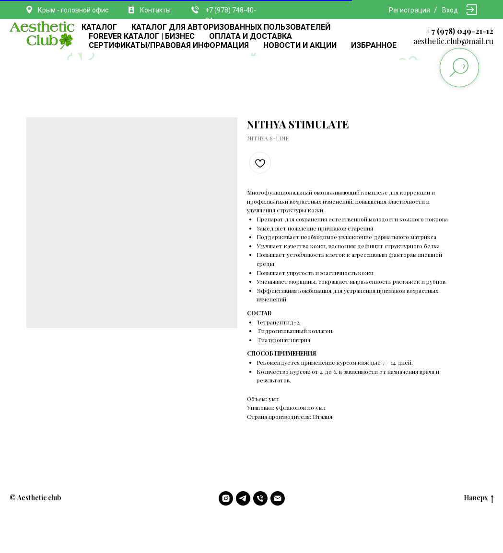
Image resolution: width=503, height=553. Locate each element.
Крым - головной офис (73, 10)
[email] (277, 498)
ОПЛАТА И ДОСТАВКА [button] (250, 36)
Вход (450, 10)
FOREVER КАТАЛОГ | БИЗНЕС (142, 36)
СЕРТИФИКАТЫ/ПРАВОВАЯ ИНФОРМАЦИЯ (169, 45)
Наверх (478, 498)
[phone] (260, 498)
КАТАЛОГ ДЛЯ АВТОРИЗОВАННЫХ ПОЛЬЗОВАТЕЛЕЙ (230, 27)
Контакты (155, 10)
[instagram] (226, 498)
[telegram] (243, 498)
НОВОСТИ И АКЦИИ (300, 45)
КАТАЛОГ (99, 27)
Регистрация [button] (409, 10)
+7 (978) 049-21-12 (460, 31)
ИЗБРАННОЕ (374, 45)
